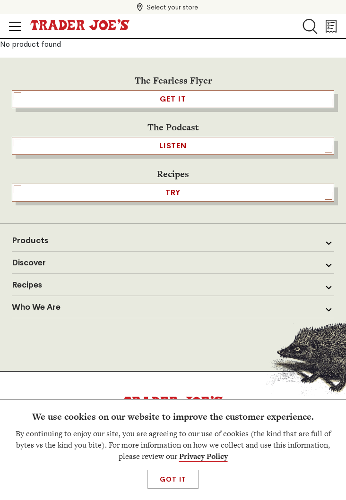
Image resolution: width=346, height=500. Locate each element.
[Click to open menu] (15, 26)
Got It (173, 479)
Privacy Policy (203, 456)
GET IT (173, 99)
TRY (173, 193)
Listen (173, 146)
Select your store (172, 7)
